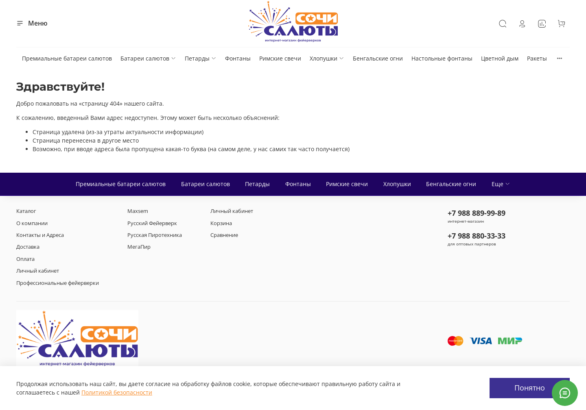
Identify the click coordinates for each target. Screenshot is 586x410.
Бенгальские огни (378, 58)
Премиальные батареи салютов (67, 58)
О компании (32, 223)
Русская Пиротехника (154, 235)
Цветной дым (499, 58)
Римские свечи (280, 58)
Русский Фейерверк (152, 223)
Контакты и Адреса (40, 235)
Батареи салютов (148, 58)
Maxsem (137, 211)
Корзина (221, 223)
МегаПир (139, 246)
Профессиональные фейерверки (57, 283)
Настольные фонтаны (441, 58)
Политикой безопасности (116, 392)
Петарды (200, 58)
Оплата (25, 259)
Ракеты (537, 58)
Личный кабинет (37, 270)
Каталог (26, 211)
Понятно (529, 388)
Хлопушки (327, 58)
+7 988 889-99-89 (476, 213)
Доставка (27, 246)
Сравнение (224, 235)
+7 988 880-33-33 (476, 236)
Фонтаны (238, 58)
